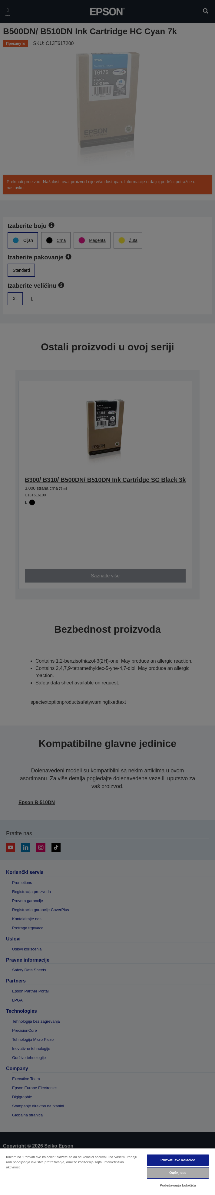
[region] (107, 1171)
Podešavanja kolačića (178, 1185)
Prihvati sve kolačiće (177, 1160)
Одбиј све (178, 1172)
